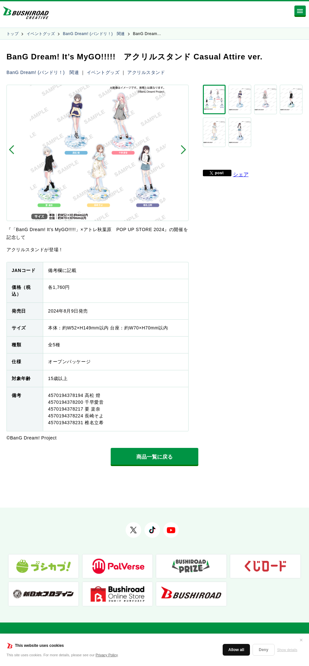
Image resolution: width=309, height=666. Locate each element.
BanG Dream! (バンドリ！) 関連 (94, 33)
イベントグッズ (41, 33)
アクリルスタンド (146, 72)
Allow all (236, 650)
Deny (263, 650)
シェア (241, 149)
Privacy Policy (107, 655)
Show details (287, 650)
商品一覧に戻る (154, 457)
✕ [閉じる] (301, 640)
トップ (12, 33)
